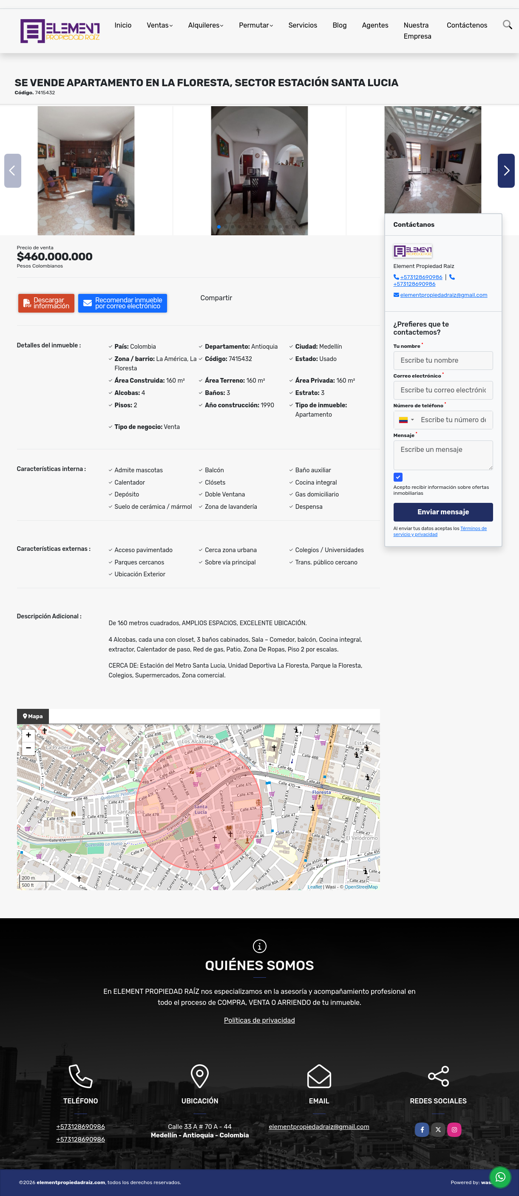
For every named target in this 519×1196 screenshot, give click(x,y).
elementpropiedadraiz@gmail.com (444, 295)
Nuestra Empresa (417, 30)
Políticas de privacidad (259, 1020)
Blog (339, 25)
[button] (219, 226)
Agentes (375, 25)
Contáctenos (467, 25)
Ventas (157, 25)
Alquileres (204, 25)
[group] (86, 170)
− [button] (28, 748)
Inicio (123, 25)
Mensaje (405, 435)
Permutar (254, 25)
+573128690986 (421, 277)
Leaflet (315, 886)
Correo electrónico (419, 375)
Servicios (303, 25)
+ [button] (28, 736)
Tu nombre (408, 345)
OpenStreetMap (361, 886)
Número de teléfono (420, 405)
